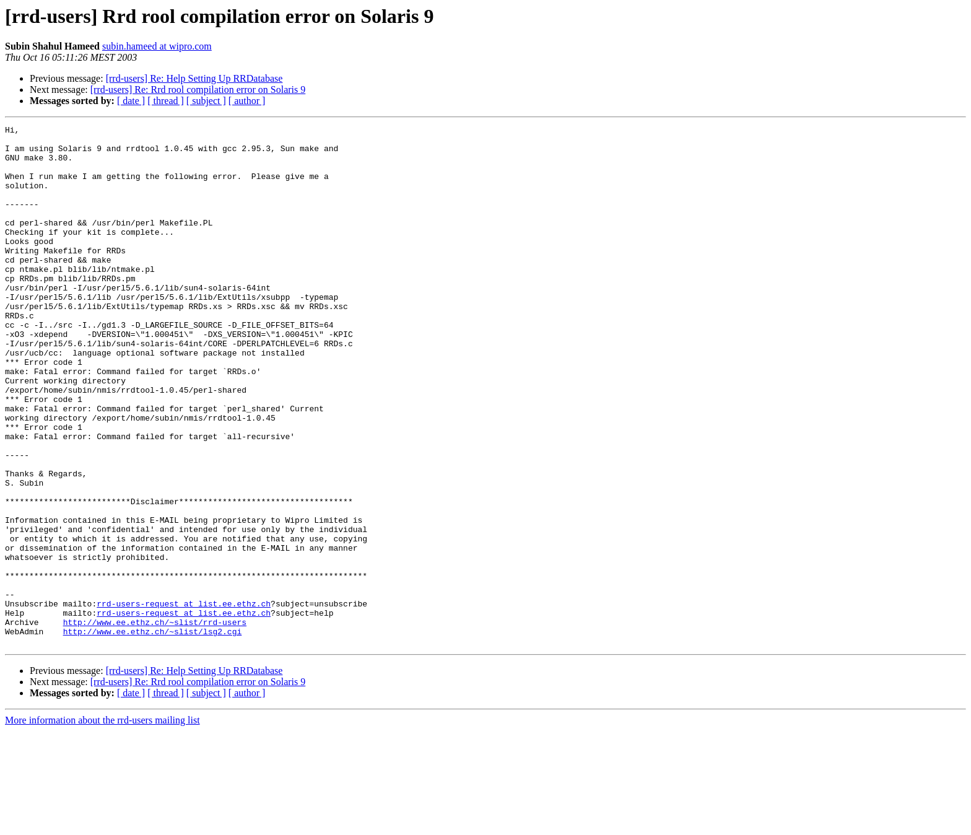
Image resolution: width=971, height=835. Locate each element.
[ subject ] (206, 100)
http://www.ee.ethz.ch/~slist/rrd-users (154, 722)
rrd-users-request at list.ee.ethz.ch (184, 700)
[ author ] (247, 100)
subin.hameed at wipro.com (157, 46)
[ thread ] (165, 100)
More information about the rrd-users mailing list (102, 824)
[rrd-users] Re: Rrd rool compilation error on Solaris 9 (197, 89)
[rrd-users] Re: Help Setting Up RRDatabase (194, 78)
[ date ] (131, 100)
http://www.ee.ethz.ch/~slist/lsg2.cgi (152, 733)
